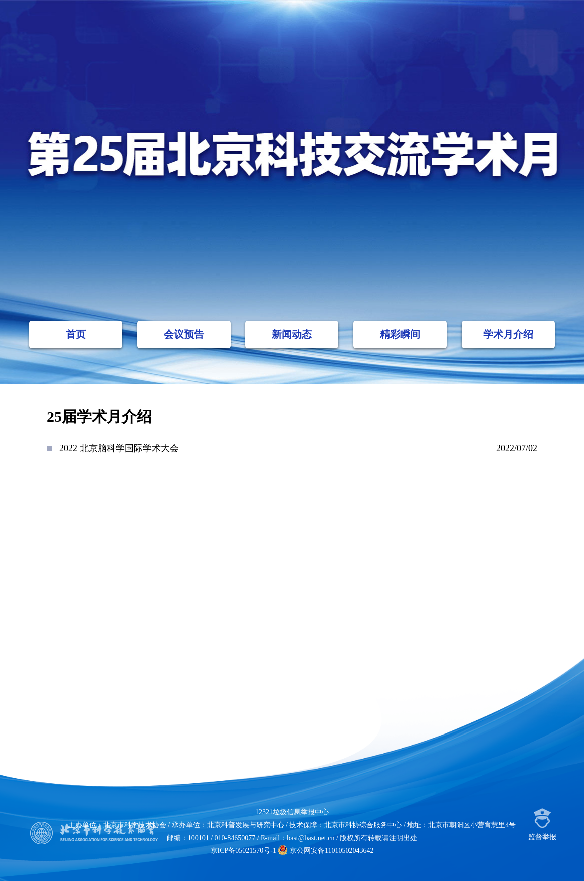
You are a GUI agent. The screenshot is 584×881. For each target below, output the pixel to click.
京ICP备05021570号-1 (243, 850)
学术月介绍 (508, 334)
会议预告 (184, 334)
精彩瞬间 (400, 334)
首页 (76, 334)
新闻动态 (292, 334)
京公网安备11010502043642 (325, 850)
